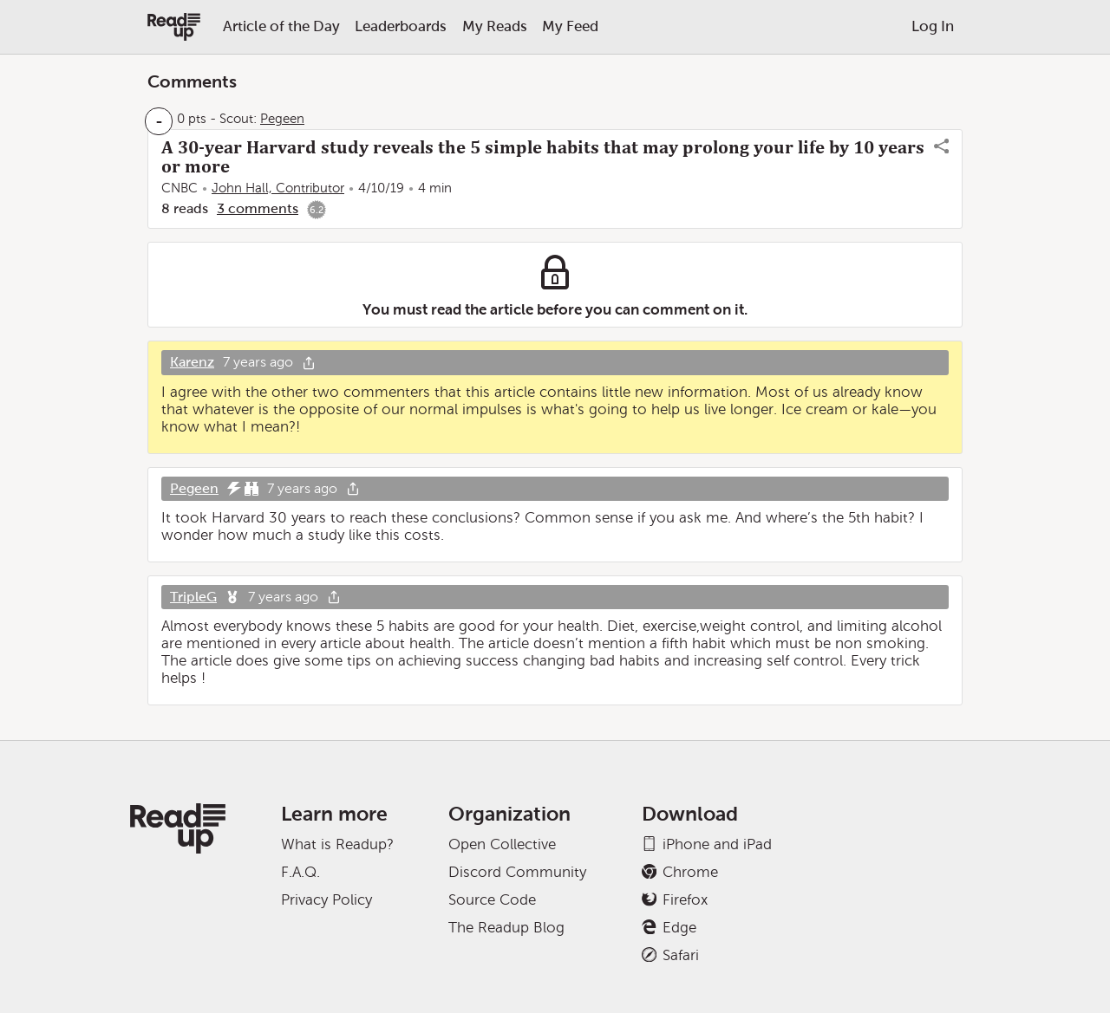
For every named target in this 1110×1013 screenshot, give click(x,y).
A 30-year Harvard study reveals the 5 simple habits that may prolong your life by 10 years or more (542, 157)
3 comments (257, 208)
